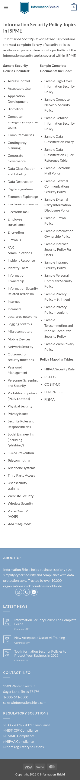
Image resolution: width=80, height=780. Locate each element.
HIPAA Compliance (19, 741)
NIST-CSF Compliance (21, 730)
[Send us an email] (18, 592)
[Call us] (26, 592)
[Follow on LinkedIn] (34, 592)
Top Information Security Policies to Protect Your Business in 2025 (40, 653)
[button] (5, 7)
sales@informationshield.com (24, 702)
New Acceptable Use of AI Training (39, 637)
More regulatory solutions (24, 747)
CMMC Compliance (20, 736)
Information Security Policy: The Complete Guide (45, 622)
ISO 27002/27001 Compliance (27, 725)
